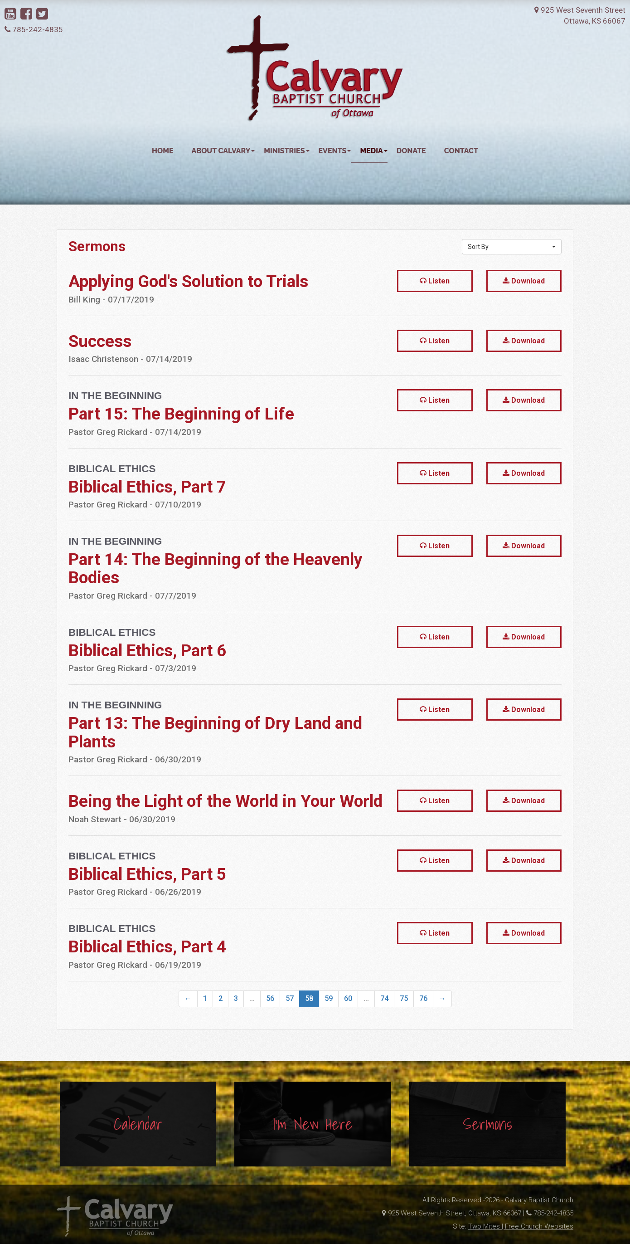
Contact (461, 133)
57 (290, 980)
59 (329, 980)
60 (348, 980)
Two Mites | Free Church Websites (520, 1229)
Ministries (286, 133)
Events (335, 133)
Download (524, 263)
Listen (435, 263)
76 (423, 980)
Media (373, 133)
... (252, 980)
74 (384, 980)
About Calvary (223, 133)
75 (404, 980)
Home (162, 133)
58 (309, 980)
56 (270, 980)
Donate (411, 133)
